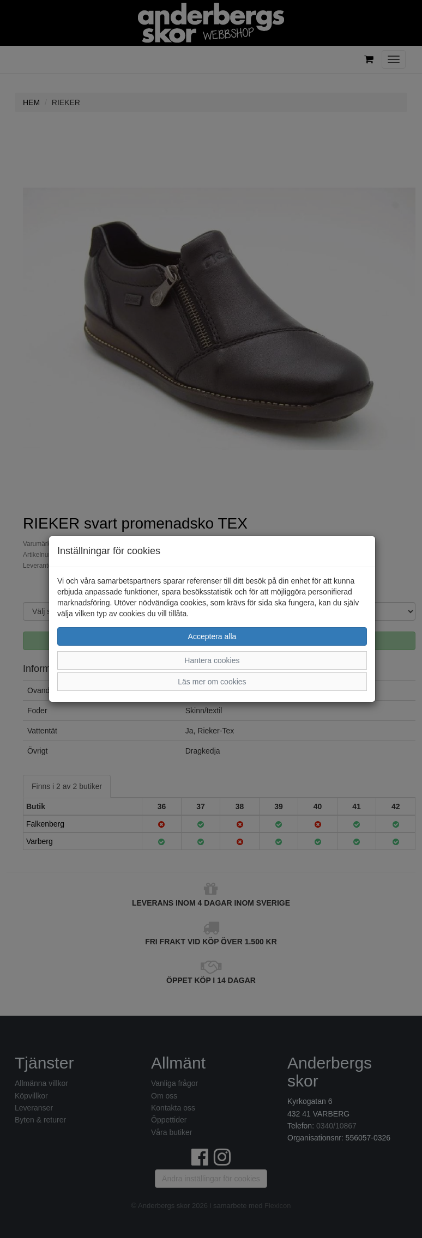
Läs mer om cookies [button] (212, 681)
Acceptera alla (212, 636)
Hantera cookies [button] (211, 660)
